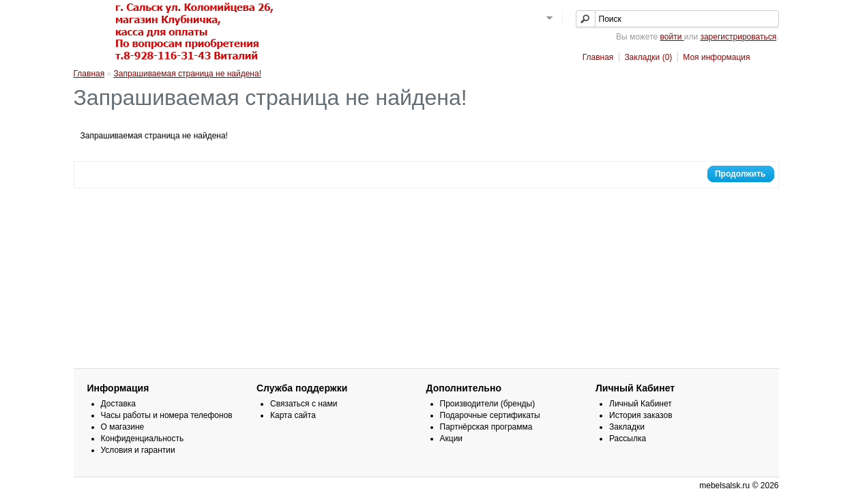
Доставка (118, 403)
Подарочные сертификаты (490, 415)
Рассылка (627, 438)
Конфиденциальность (142, 438)
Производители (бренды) (487, 403)
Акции (451, 438)
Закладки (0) (648, 57)
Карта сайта (293, 415)
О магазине (123, 427)
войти (672, 37)
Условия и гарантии (138, 450)
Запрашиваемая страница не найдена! (187, 73)
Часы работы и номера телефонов (167, 415)
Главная (598, 57)
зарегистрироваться (738, 37)
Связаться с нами (303, 403)
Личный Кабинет (640, 403)
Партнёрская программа (486, 427)
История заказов (641, 415)
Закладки (627, 427)
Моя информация (716, 57)
